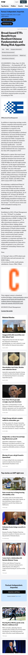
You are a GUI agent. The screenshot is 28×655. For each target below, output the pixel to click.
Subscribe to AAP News (8, 20)
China (7, 49)
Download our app (7, 23)
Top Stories (5, 6)
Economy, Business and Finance (10, 55)
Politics (13, 6)
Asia (3, 49)
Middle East (23, 55)
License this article (7, 311)
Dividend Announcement (8, 52)
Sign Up (23, 2)
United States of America (8, 58)
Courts (20, 6)
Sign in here (18, 596)
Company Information (16, 49)
